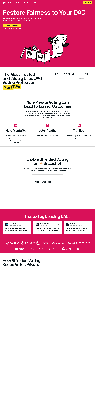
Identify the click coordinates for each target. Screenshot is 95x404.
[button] (18, 2)
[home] (7, 3)
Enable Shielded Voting (12, 25)
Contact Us (88, 2)
